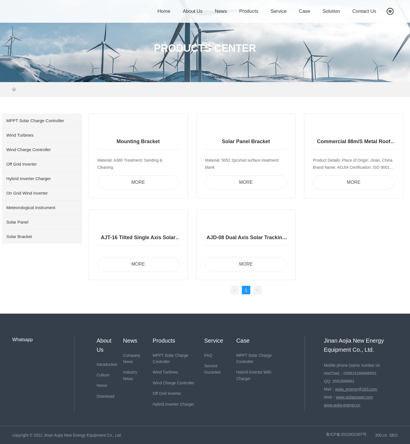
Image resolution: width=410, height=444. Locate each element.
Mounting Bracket (138, 141)
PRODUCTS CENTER (205, 48)
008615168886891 (360, 373)
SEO (393, 435)
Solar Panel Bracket (246, 141)
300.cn (381, 435)
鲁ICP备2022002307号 (346, 434)
